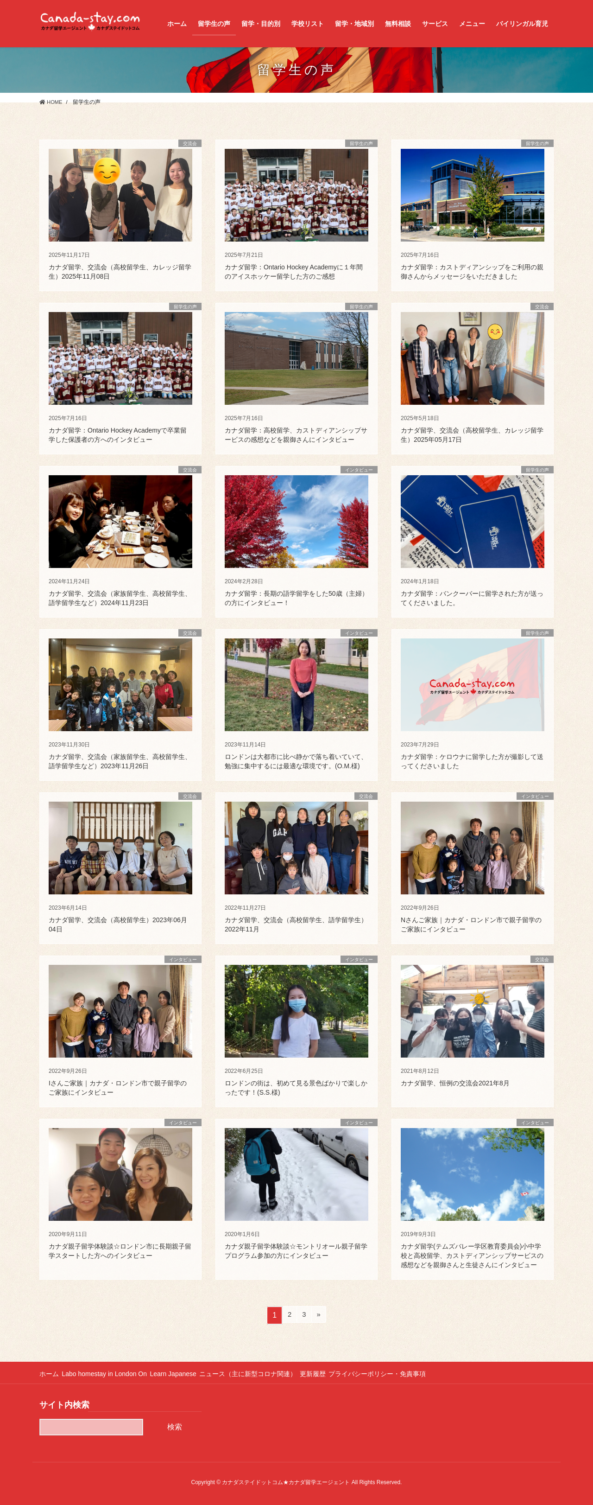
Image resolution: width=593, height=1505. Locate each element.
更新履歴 (328, 1373)
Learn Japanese (181, 1373)
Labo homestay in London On (108, 1373)
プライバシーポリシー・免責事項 (397, 1373)
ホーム (49, 1373)
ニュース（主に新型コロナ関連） (260, 1373)
